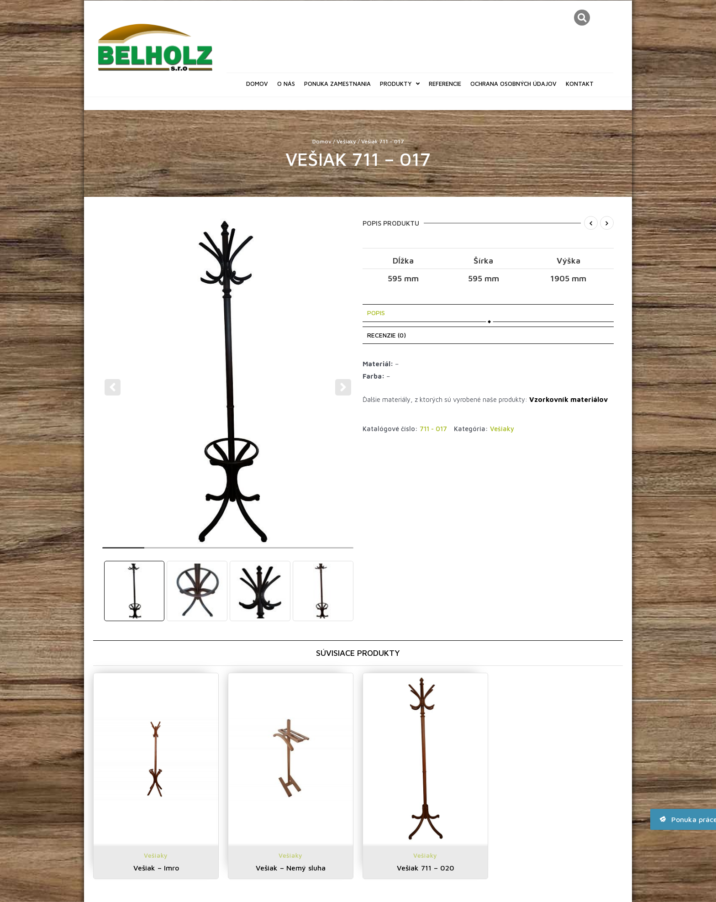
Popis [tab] (376, 312)
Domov (257, 83)
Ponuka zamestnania (337, 83)
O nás (286, 83)
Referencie (445, 83)
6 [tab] (332, 551)
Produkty (400, 83)
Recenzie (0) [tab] (386, 335)
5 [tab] (291, 551)
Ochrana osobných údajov (513, 83)
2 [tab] (165, 551)
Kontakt (580, 83)
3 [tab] (207, 551)
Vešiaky (346, 141)
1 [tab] (123, 551)
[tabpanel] (229, 381)
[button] (582, 18)
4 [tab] (249, 551)
